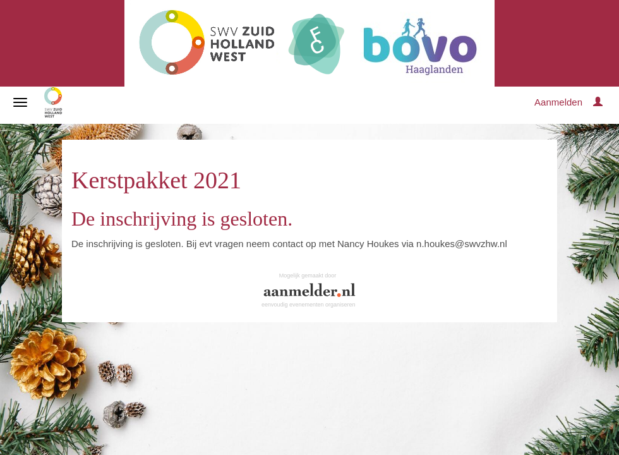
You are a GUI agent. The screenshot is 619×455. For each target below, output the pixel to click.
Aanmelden (558, 102)
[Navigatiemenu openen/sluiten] (20, 102)
